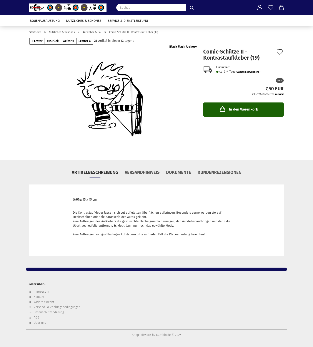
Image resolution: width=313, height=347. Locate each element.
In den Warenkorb (238, 109)
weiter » (68, 41)
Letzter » (84, 41)
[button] (259, 7)
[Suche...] (191, 7)
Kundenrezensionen (219, 172)
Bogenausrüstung (45, 21)
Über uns (40, 323)
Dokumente (178, 172)
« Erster (37, 41)
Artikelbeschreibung (95, 172)
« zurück (53, 41)
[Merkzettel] (270, 7)
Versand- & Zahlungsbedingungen (57, 307)
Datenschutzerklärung (49, 312)
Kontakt (39, 297)
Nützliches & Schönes (83, 21)
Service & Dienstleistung (128, 21)
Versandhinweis (142, 172)
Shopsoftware (141, 335)
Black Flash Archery (183, 47)
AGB (36, 317)
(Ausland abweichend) (248, 71)
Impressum (41, 291)
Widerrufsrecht (44, 302)
